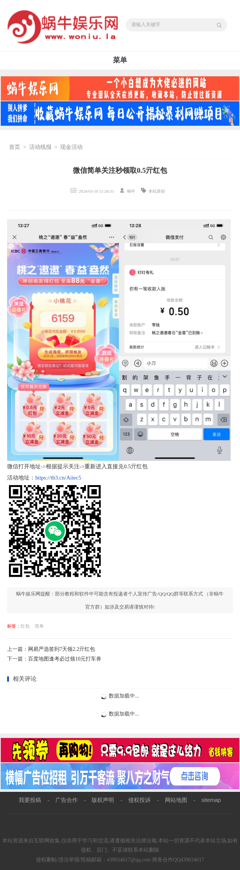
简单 (39, 626)
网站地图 (176, 800)
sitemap (211, 800)
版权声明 (103, 800)
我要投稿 (30, 800)
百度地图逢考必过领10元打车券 (64, 659)
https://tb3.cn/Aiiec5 (58, 478)
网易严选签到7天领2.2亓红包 (61, 649)
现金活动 (71, 147)
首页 (14, 147)
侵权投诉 (139, 800)
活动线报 (40, 147)
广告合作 (66, 800)
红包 (25, 626)
